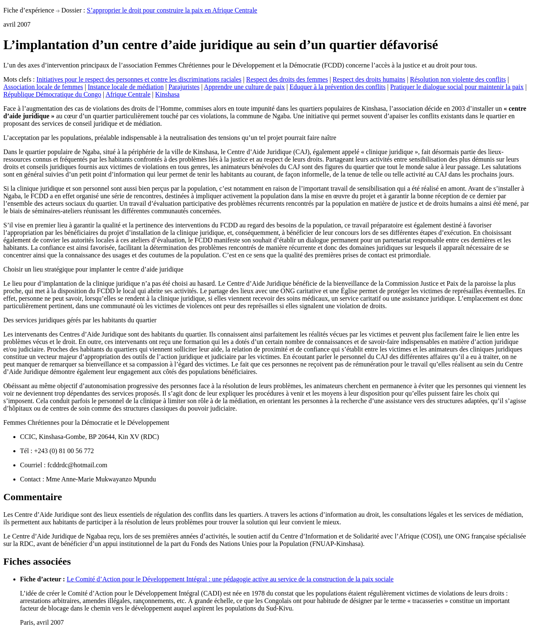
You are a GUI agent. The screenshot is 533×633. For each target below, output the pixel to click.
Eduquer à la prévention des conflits (337, 86)
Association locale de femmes (43, 86)
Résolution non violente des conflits (458, 79)
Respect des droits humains (369, 79)
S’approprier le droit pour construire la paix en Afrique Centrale (172, 10)
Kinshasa (167, 94)
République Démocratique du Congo (52, 94)
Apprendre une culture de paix (244, 86)
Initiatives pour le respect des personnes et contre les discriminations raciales (139, 79)
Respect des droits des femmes (287, 79)
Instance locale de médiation (126, 86)
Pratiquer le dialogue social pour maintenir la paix (456, 86)
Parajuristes (184, 86)
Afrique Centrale (127, 94)
